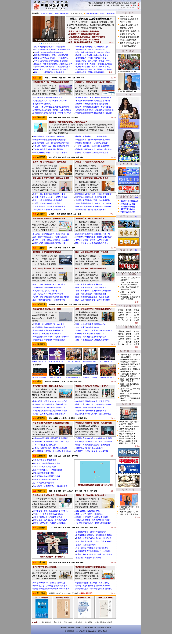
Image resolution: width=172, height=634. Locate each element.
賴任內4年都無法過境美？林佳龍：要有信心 (93, 206)
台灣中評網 (68, 622)
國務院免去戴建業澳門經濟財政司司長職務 (50, 411)
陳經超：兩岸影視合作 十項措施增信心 (91, 136)
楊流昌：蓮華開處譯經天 (86, 545)
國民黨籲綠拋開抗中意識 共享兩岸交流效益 (93, 194)
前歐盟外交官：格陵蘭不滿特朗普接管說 (49, 340)
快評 (120, 3)
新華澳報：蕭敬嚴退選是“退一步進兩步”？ (50, 324)
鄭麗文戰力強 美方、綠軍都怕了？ (47, 291)
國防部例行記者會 (127, 209)
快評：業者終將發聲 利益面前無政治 (90, 288)
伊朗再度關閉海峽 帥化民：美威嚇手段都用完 (51, 337)
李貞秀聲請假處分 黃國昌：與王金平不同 (93, 67)
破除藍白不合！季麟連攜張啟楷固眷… (91, 72)
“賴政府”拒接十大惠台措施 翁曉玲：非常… (94, 61)
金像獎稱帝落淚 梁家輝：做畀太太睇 (91, 532)
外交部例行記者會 (127, 204)
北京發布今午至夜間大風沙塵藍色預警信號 (92, 101)
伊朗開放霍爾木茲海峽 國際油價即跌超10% (93, 523)
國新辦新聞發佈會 (127, 207)
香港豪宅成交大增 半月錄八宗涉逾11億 (49, 523)
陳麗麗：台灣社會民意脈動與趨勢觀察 (90, 337)
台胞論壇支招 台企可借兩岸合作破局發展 (92, 140)
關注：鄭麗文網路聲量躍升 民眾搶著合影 (92, 297)
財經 (96, 5)
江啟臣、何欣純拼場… (73, 361)
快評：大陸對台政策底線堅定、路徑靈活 (49, 284)
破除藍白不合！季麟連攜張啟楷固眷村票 (49, 243)
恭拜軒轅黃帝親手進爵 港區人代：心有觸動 (93, 551)
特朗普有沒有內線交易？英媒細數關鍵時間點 (56, 13)
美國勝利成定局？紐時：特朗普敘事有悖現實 (93, 589)
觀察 (127, 3)
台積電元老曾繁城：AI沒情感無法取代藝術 (92, 520)
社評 (117, 3)
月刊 (107, 5)
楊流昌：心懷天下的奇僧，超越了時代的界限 (94, 554)
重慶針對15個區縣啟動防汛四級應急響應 (91, 104)
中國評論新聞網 (45, 622)
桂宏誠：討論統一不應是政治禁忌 (46, 203)
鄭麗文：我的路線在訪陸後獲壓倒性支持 (49, 194)
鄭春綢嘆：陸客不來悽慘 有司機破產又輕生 (94, 64)
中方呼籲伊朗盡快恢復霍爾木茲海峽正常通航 (93, 113)
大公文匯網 (88, 622)
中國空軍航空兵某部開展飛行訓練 (46, 476)
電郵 (134, 5)
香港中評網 (57, 622)
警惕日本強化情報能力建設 (44, 473)
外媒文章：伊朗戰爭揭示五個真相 (89, 448)
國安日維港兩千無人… (107, 361)
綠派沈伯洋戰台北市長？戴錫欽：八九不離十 (93, 234)
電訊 (114, 5)
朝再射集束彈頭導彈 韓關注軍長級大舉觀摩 (50, 438)
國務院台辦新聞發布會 (129, 201)
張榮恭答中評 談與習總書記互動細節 (48, 136)
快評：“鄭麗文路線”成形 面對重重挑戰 (49, 300)
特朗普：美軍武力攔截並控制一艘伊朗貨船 (92, 445)
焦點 (96, 3)
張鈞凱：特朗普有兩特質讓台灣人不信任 (92, 55)
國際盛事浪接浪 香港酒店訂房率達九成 (49, 408)
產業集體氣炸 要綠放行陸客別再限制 (91, 58)
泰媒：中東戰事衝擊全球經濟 (87, 327)
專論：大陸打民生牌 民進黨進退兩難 (90, 294)
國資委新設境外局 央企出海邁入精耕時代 (50, 101)
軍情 (90, 5)
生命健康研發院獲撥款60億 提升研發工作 (92, 401)
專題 (117, 5)
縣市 (114, 3)
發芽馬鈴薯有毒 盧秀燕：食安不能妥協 (91, 240)
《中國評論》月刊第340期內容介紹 (47, 288)
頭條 (93, 3)
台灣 (110, 3)
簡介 (124, 5)
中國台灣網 (78, 622)
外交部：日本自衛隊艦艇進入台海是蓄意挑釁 (51, 107)
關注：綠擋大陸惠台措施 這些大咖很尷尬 (92, 300)
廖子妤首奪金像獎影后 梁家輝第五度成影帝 (94, 535)
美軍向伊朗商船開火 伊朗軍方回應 (47, 470)
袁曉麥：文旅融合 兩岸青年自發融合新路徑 (93, 330)
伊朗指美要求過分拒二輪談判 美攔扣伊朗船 (103, 13)
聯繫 (127, 5)
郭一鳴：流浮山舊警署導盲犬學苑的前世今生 (93, 586)
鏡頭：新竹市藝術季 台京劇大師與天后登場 (94, 541)
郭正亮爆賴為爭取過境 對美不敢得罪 (90, 197)
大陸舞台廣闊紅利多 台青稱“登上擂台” (91, 143)
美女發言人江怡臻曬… (91, 377)
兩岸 (107, 3)
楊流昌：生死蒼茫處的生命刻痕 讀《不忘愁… (95, 538)
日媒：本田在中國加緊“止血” (44, 445)
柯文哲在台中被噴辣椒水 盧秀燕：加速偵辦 (93, 237)
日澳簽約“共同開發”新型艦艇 (44, 460)
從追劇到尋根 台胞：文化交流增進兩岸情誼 (51, 143)
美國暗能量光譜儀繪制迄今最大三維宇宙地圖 (51, 589)
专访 (120, 5)
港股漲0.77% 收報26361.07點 (87, 511)
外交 (103, 3)
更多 (136, 164)
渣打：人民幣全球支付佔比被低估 (89, 514)
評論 (124, 3)
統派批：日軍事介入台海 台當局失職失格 (50, 197)
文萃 (103, 5)
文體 (100, 5)
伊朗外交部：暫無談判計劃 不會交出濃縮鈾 (93, 442)
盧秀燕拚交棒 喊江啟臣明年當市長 (90, 50)
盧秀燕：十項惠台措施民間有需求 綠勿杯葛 (51, 240)
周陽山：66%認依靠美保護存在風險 (48, 52)
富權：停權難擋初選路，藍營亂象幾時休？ (92, 340)
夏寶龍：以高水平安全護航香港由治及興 (49, 414)
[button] (39, 43)
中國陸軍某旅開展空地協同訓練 (45, 480)
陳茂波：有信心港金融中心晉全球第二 (90, 408)
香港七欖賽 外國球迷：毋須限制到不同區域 (93, 404)
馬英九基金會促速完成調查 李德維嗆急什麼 (52, 50)
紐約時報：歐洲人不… (39, 377)
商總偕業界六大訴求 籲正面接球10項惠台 (51, 69)
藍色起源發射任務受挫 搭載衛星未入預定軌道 (52, 451)
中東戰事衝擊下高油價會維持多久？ (89, 334)
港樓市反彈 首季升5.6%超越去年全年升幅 (50, 401)
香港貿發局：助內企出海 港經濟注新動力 (50, 520)
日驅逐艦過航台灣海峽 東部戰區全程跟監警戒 (94, 110)
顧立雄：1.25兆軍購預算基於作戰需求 (49, 72)
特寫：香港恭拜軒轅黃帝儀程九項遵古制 (92, 548)
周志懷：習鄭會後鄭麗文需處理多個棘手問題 (51, 297)
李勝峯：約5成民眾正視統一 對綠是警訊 (51, 58)
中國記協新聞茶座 (127, 212)
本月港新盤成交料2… (90, 361)
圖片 (93, 5)
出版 (110, 5)
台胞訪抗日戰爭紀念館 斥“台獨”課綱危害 (50, 153)
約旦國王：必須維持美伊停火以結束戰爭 (91, 451)
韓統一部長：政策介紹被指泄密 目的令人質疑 (51, 442)
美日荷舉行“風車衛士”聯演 (43, 483)
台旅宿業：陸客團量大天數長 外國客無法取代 (53, 64)
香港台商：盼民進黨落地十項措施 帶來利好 (93, 149)
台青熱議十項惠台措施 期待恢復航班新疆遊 (51, 146)
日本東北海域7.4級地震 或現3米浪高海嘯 (50, 448)
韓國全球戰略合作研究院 (103, 622)
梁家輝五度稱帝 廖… (40, 361)
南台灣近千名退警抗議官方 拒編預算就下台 (52, 67)
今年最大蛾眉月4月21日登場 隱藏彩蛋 (49, 583)
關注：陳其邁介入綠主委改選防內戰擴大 (91, 243)
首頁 (90, 3)
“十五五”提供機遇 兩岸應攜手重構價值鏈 (92, 146)
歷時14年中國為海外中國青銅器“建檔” (48, 98)
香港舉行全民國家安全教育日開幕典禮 (90, 411)
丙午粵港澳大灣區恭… (108, 377)
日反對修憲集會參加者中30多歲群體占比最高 (93, 438)
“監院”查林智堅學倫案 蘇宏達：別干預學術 (93, 203)
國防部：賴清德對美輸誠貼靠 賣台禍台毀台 (93, 107)
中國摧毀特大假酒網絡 (42, 104)
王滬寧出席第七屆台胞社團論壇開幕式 (48, 149)
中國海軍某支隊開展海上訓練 (44, 467)
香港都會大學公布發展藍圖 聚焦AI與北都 (50, 404)
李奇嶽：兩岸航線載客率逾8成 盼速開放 (51, 61)
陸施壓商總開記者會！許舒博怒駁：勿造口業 (94, 69)
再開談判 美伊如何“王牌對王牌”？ (47, 334)
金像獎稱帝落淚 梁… (57, 361)
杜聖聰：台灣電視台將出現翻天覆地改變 (91, 517)
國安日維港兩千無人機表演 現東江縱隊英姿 (93, 414)
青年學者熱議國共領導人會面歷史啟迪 (48, 330)
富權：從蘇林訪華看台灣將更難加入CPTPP (92, 324)
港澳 (131, 3)
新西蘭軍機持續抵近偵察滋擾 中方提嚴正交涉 (52, 113)
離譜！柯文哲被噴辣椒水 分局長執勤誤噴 (93, 52)
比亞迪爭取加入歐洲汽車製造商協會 (47, 517)
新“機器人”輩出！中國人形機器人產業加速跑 (93, 98)
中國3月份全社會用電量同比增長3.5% (48, 514)
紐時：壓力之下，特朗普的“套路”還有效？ (50, 586)
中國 (100, 3)
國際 (134, 3)
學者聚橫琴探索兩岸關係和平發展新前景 (49, 140)
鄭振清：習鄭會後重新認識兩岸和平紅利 (91, 153)
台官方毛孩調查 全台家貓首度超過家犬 (49, 206)
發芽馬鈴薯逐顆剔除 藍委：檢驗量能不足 (51, 55)
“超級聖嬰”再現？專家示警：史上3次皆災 (92, 583)
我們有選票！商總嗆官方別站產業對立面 (92, 47)
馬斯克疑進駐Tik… (56, 377)
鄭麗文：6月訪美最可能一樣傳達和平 (48, 200)
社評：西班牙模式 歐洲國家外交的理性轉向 (93, 291)
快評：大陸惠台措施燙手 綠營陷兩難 (49, 47)
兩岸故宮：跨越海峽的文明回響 (88, 558)
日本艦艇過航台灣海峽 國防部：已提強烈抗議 (52, 110)
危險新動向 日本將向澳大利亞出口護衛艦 (50, 486)
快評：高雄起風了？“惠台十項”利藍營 (48, 294)
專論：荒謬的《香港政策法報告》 (89, 284)
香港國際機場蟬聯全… (73, 377)
